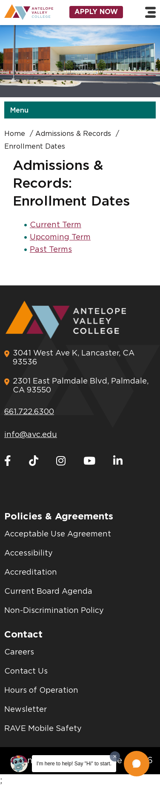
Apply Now (96, 11)
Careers (19, 652)
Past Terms (51, 250)
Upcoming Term (60, 237)
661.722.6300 (29, 412)
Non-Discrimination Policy (54, 611)
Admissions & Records (73, 133)
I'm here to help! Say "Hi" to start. (74, 764)
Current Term (55, 225)
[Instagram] (61, 461)
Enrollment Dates (34, 146)
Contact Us (26, 671)
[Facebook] (7, 461)
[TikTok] (33, 461)
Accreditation (30, 572)
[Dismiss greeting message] (115, 756)
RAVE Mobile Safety (43, 729)
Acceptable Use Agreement (57, 534)
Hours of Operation (41, 690)
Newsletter (25, 710)
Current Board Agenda (48, 591)
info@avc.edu (30, 435)
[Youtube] (89, 461)
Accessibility (28, 553)
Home (14, 133)
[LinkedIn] (118, 461)
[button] (136, 763)
